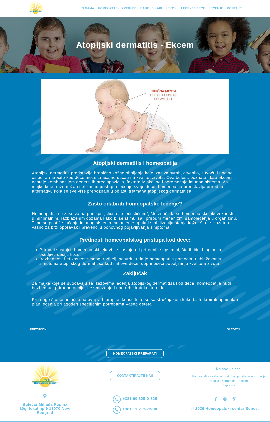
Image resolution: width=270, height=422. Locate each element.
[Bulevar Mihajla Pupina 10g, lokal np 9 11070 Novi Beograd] (45, 396)
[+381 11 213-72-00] (116, 410)
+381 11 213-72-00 (140, 410)
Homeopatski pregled (117, 8)
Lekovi (171, 8)
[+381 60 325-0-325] (116, 400)
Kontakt (234, 8)
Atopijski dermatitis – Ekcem (229, 381)
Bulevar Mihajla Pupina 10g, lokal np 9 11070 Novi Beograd (45, 409)
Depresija (229, 385)
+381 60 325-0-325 (140, 399)
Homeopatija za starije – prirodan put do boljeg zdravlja (229, 376)
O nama (88, 8)
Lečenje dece (193, 8)
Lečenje (216, 8)
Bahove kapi (151, 8)
